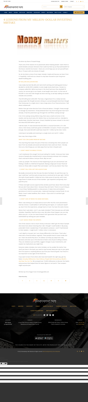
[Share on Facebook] (22, 281)
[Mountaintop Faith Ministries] (13, 7)
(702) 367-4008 (81, 324)
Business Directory (55, 1)
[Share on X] (29, 281)
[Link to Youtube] (81, 1)
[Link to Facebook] (79, 1)
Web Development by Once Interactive (51, 351)
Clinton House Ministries (36, 310)
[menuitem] (5, 12)
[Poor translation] (5, 364)
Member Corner (64, 1)
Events (13, 306)
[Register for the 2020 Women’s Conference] (87, 201)
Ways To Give (73, 306)
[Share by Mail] (51, 281)
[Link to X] (77, 1)
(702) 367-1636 (81, 322)
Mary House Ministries (52, 310)
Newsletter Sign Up (48, 306)
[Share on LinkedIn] (44, 281)
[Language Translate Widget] (74, 6)
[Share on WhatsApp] (36, 281)
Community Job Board (61, 306)
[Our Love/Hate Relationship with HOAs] (1, 201)
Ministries (20, 306)
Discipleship (29, 306)
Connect (72, 1)
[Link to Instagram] (83, 1)
